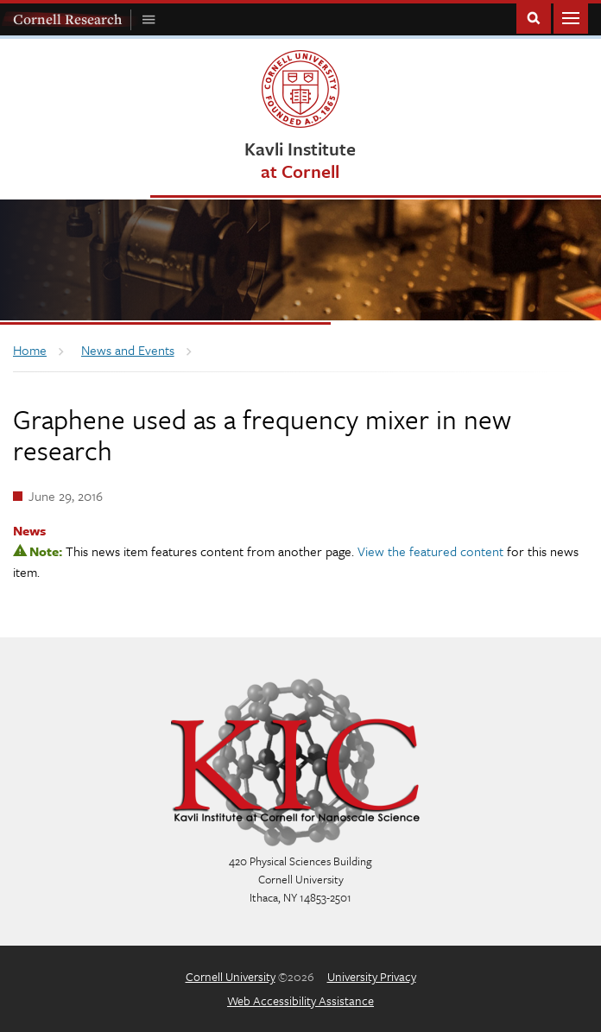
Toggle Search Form (533, 17)
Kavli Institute (300, 159)
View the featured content (430, 550)
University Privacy (371, 976)
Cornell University (230, 976)
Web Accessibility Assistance (300, 1000)
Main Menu (571, 17)
